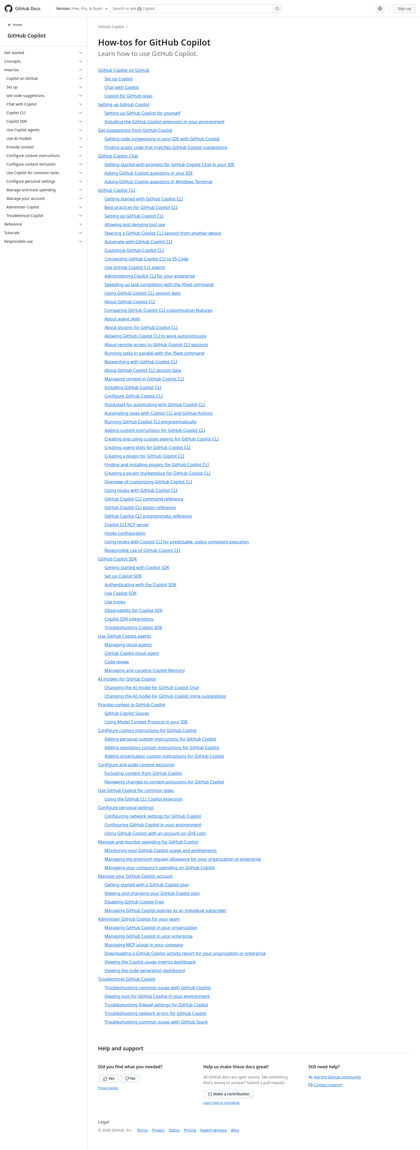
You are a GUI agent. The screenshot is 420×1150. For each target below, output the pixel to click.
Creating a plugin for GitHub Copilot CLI (144, 456)
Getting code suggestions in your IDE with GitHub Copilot (162, 139)
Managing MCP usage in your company (143, 945)
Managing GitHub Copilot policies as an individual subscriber (165, 910)
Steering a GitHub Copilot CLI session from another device (162, 233)
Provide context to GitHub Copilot (131, 705)
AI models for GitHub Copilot (127, 679)
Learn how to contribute (221, 1102)
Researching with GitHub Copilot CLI (140, 362)
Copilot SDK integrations (128, 619)
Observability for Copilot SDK (133, 610)
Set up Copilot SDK (123, 576)
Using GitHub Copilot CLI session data (142, 293)
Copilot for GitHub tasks (128, 96)
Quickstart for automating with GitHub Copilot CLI (154, 405)
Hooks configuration (124, 533)
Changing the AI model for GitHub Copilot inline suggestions (165, 696)
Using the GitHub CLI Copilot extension (143, 799)
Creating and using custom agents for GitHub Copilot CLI (161, 439)
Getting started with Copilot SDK (136, 567)
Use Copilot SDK (120, 593)
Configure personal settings (126, 808)
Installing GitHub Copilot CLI (133, 387)
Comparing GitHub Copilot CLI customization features (158, 310)
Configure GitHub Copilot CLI (133, 396)
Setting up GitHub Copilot (123, 104)
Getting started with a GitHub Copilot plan (146, 885)
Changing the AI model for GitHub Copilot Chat (151, 687)
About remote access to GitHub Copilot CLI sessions (156, 345)
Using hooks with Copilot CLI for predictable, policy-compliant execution (176, 542)
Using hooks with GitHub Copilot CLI (140, 490)
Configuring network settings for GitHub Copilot (152, 816)
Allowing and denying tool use (134, 224)
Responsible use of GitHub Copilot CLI (142, 550)
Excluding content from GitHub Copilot (143, 773)
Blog (235, 1130)
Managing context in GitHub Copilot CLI (144, 379)
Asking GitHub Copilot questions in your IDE (148, 173)
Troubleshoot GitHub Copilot (126, 979)
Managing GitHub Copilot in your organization (150, 928)
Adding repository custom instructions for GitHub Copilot (161, 748)
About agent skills (122, 319)
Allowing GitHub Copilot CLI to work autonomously (155, 336)
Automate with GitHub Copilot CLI (138, 242)
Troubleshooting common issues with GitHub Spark (156, 1022)
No (130, 1078)
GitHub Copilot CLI (116, 190)
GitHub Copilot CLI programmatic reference (148, 516)
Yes (108, 1078)
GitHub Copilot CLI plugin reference (140, 507)
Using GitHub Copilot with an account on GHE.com (155, 833)
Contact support (325, 1084)
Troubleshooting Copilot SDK (133, 627)
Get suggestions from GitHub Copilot (135, 130)
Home (15, 25)
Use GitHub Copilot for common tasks (136, 790)
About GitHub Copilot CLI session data (142, 370)
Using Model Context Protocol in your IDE (146, 722)
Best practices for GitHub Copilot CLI (141, 207)
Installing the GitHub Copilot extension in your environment (164, 122)
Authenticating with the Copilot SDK (140, 585)
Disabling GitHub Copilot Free (134, 902)
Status (174, 1130)
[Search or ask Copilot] (196, 8)
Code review (116, 662)
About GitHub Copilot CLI (129, 302)
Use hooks (114, 602)
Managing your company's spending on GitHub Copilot (159, 868)
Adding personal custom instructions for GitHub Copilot (160, 739)
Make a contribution (228, 1093)
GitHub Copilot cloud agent (131, 653)
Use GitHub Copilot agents (124, 636)
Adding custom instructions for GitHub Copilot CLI (154, 430)
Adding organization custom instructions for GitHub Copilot (164, 756)
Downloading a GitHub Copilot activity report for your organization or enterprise (185, 953)
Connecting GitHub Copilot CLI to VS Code (146, 259)
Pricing (190, 1130)
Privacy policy (108, 1088)
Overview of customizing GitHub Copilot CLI (148, 482)
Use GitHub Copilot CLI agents (134, 267)
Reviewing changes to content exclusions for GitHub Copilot (164, 782)
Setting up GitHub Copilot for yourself (142, 113)
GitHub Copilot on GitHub (123, 70)
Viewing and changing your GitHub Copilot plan (152, 893)
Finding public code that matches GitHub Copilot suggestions (165, 147)
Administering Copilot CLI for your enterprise (149, 276)
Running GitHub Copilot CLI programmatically (150, 422)
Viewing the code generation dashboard (144, 970)
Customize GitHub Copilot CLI (134, 250)
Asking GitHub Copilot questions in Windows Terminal (158, 182)
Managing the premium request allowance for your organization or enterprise (182, 859)
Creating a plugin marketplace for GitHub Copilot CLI (157, 473)
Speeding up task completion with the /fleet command (158, 285)
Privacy (158, 1130)
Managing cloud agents (128, 645)
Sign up (404, 8)
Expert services (213, 1130)
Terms (142, 1130)
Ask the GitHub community (334, 1077)
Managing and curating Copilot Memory (144, 670)
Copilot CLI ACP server (126, 525)
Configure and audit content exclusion (136, 765)
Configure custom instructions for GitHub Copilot (147, 730)
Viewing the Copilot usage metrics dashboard (150, 962)
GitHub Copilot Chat (118, 156)
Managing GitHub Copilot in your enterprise (148, 936)
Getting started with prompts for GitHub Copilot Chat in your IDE (169, 164)
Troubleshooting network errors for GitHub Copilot (155, 1013)
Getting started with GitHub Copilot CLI (143, 199)
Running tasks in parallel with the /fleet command (154, 353)
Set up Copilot (118, 79)
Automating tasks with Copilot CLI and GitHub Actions (158, 413)
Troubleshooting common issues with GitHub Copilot (157, 988)
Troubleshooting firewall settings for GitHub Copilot (156, 1005)
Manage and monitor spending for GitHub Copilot (148, 842)
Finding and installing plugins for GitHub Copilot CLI (156, 465)
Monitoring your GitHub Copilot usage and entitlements (160, 850)
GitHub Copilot (27, 35)
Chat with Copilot (121, 87)
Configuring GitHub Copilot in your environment (152, 825)
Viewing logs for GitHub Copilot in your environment (157, 996)
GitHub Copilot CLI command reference (143, 499)
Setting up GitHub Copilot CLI (133, 216)
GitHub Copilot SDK (117, 559)
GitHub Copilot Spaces (126, 713)
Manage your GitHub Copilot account (135, 876)
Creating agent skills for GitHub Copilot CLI (147, 447)
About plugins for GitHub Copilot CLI (141, 327)
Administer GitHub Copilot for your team (138, 919)
